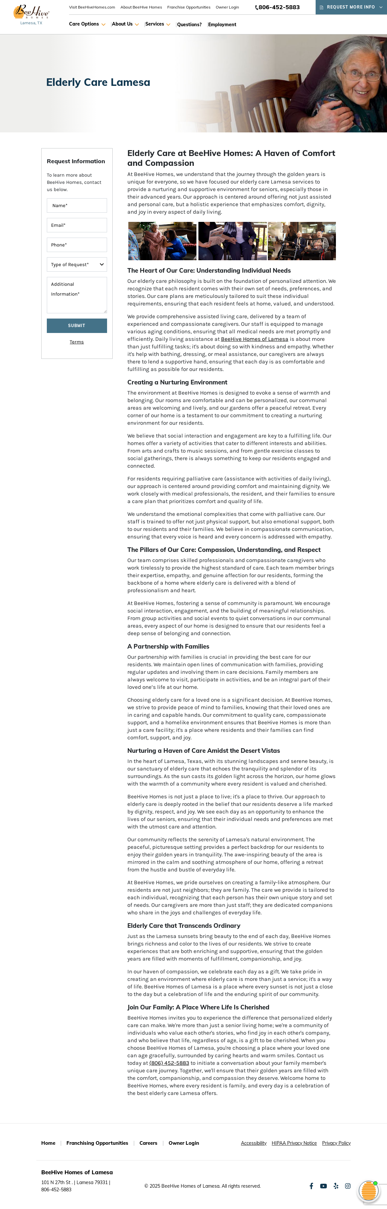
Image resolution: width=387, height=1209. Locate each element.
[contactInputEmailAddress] (77, 225)
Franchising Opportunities (97, 1143)
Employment (222, 25)
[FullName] (77, 205)
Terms (77, 342)
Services (157, 25)
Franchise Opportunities (189, 7)
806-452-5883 (279, 7)
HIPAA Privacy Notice (294, 1143)
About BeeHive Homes (141, 7)
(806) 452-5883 (169, 1063)
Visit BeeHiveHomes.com (92, 7)
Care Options (87, 25)
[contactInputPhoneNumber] (77, 245)
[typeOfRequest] (77, 264)
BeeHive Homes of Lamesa (254, 339)
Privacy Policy (336, 1143)
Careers (148, 1143)
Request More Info (351, 7)
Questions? (189, 25)
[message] (77, 295)
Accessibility (254, 1143)
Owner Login (227, 7)
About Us (125, 25)
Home (48, 1143)
